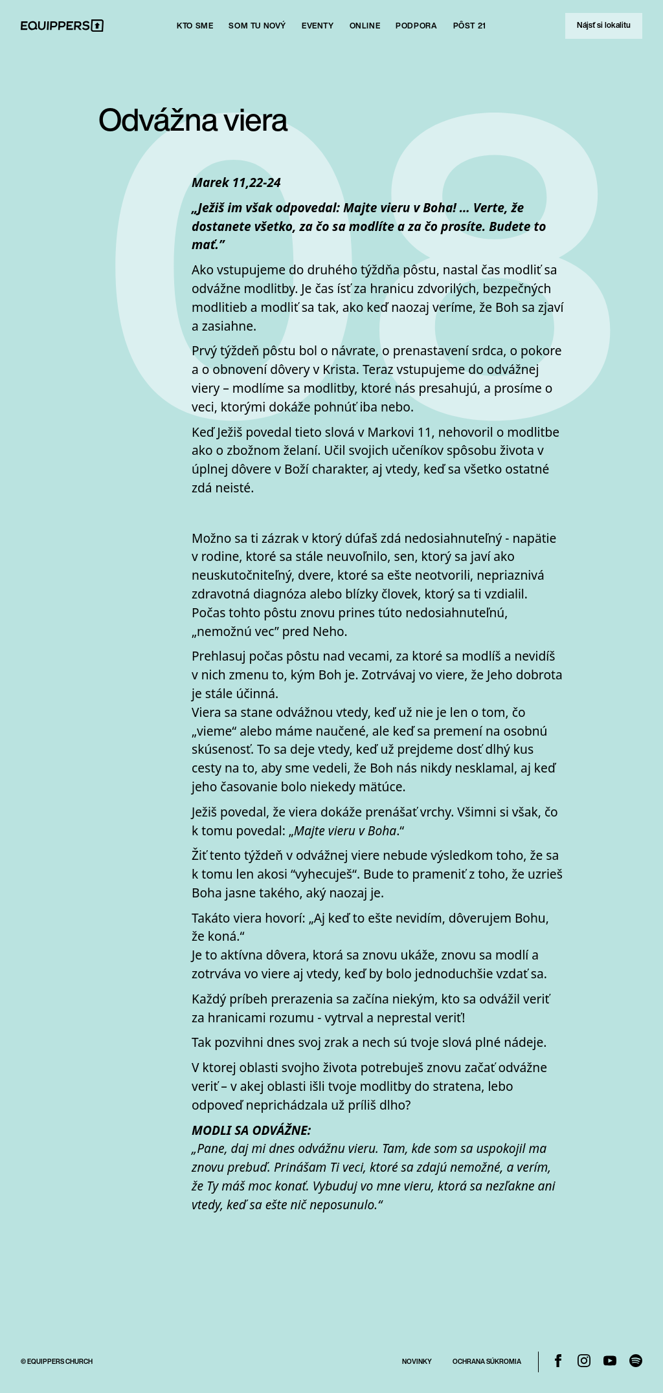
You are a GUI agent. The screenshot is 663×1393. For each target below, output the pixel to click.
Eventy (318, 25)
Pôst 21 (469, 25)
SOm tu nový (257, 25)
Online (365, 25)
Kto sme (195, 25)
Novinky (417, 1361)
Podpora (416, 25)
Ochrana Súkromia (487, 1361)
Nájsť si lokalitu (604, 25)
